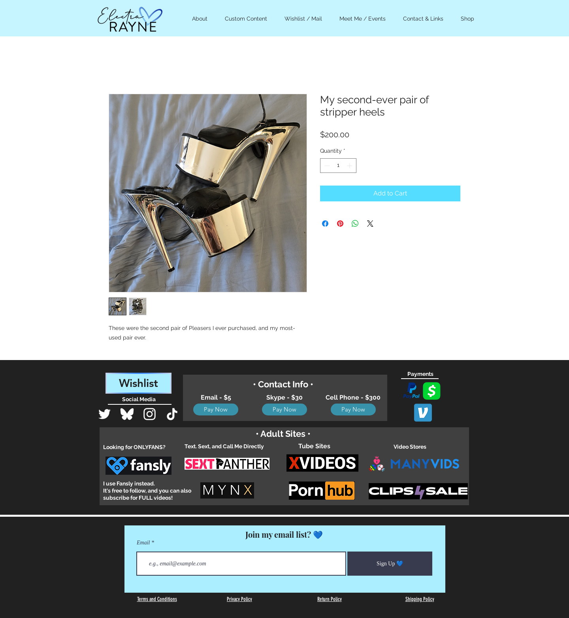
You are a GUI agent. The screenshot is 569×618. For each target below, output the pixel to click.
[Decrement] (326, 166)
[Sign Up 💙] (389, 564)
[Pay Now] (215, 409)
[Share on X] (370, 223)
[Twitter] (104, 414)
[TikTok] (172, 414)
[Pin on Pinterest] (340, 223)
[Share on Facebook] (325, 223)
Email (143, 543)
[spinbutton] (338, 166)
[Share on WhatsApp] (355, 223)
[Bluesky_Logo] (127, 414)
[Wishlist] (138, 383)
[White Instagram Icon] (149, 414)
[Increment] (350, 166)
